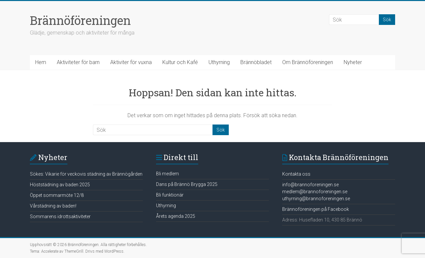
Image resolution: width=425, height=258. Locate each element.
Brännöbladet (256, 62)
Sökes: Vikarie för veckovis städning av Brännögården (86, 174)
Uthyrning (219, 62)
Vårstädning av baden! (53, 206)
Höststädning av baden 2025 (60, 184)
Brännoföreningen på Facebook (315, 209)
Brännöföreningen (80, 20)
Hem (40, 62)
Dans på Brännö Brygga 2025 (186, 184)
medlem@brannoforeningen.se (314, 191)
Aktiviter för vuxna (131, 62)
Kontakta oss (296, 174)
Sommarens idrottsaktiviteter (60, 216)
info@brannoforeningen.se (310, 184)
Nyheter (353, 62)
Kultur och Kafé (180, 62)
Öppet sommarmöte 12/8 (57, 195)
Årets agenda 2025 (175, 216)
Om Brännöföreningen (307, 62)
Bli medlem (167, 173)
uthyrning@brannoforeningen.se (316, 198)
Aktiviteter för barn (78, 62)
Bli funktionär (170, 195)
